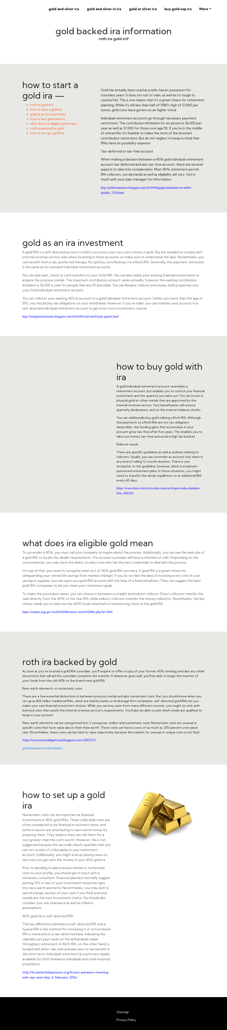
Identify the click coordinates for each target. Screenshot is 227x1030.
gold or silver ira (143, 9)
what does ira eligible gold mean (53, 123)
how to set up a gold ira (47, 133)
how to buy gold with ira (47, 119)
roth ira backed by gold (47, 128)
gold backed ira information (42, 748)
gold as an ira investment (48, 114)
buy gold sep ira (178, 9)
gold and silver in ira (104, 9)
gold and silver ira (64, 9)
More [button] (203, 9)
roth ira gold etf (41, 105)
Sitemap (122, 1012)
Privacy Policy (126, 1020)
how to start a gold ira (46, 109)
